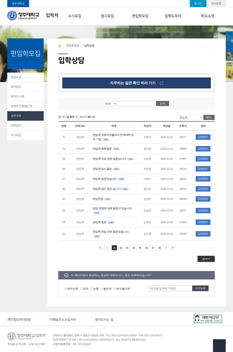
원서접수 (16, 86)
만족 (85, 288)
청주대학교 (18, 3)
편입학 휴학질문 (106, 148)
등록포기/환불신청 (21, 106)
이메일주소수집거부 (63, 320)
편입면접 (102, 198)
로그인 (198, 3)
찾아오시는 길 (104, 320)
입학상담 (16, 115)
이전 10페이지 (106, 247)
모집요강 (16, 77)
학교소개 (207, 16)
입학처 (32, 15)
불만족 (107, 288)
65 (140, 247)
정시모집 (107, 16)
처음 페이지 (100, 247)
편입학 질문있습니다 (109, 178)
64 (134, 247)
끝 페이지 (172, 247)
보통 (96, 288)
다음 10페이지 (166, 247)
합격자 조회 (17, 96)
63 (127, 247)
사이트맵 (216, 3)
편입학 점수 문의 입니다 (110, 188)
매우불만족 (123, 288)
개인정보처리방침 (19, 320)
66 (146, 247)
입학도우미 (173, 16)
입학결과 (16, 125)
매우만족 (72, 288)
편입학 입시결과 (106, 168)
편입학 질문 (103, 222)
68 (159, 247)
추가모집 (16, 135)
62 (121, 247)
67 (153, 247)
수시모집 (74, 16)
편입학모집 (140, 16)
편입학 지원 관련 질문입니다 (113, 158)
